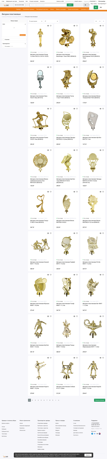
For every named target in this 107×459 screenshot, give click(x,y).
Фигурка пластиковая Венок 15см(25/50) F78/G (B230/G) (91, 97)
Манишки (40, 446)
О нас (3, 1)
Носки (3, 426)
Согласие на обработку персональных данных (35, 456)
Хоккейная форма (42, 439)
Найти (70, 4)
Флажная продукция (25, 425)
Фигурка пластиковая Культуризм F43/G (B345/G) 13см (91, 56)
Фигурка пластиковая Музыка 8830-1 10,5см (39, 304)
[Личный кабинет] (85, 5)
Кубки (57, 423)
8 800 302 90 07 (95, 424)
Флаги (52, 9)
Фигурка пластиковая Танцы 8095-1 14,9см (65, 346)
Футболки (4, 436)
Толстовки (4, 433)
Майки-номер (41, 449)
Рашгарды (40, 442)
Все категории (19, 4)
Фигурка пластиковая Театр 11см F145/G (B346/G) (65, 97)
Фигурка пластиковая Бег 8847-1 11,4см (92, 304)
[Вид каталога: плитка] (96, 21)
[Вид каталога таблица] (103, 21)
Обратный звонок (95, 426)
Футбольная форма (42, 432)
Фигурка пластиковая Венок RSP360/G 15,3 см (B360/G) (91, 221)
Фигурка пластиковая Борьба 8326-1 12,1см (92, 387)
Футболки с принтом (43, 425)
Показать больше (99, 400)
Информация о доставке (11, 1)
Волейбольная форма (43, 437)
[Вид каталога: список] (100, 21)
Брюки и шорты (5, 423)
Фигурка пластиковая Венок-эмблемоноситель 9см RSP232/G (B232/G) (39, 180)
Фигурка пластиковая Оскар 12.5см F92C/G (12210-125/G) (39, 55)
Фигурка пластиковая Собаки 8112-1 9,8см (65, 387)
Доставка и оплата (78, 432)
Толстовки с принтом (43, 428)
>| (58, 400)
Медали (57, 430)
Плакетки (58, 428)
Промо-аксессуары (73, 9)
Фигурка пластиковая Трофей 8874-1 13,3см (65, 263)
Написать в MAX (60, 1)
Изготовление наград (61, 425)
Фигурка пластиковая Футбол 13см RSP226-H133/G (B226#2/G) (65, 180)
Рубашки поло (5, 431)
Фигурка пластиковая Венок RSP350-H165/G (65, 221)
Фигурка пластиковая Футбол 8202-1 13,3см (39, 346)
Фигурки (58, 435)
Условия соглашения (78, 428)
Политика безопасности (79, 425)
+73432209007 (90, 1)
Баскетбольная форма (43, 435)
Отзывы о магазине (33, 1)
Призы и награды (61, 9)
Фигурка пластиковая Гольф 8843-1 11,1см (65, 304)
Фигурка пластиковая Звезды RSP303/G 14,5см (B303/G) (65, 138)
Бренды (75, 430)
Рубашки (4, 429)
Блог (27, 1)
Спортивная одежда (29, 9)
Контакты (42, 1)
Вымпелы (22, 428)
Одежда (18, 9)
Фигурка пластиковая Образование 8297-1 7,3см (91, 346)
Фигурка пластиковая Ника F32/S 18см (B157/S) (38, 97)
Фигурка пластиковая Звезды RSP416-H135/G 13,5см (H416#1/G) (92, 180)
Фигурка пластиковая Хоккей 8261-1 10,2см (39, 263)
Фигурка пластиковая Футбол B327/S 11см (92, 138)
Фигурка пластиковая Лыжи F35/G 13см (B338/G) (39, 138)
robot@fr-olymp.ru (73, 1)
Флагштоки (22, 430)
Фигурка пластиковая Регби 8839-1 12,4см (91, 263)
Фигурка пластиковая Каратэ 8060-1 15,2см (39, 387)
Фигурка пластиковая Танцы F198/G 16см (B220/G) (39, 221)
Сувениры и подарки (87, 9)
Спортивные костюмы (43, 444)
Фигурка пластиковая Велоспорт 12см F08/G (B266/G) (66, 55)
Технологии (21, 1)
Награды (58, 432)
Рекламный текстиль (42, 9)
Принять (88, 455)
